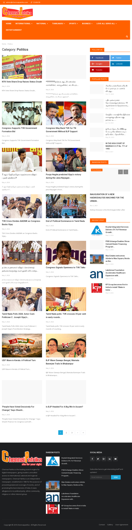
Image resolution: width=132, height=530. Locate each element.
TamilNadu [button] (58, 23)
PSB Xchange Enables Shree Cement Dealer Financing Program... (117, 244)
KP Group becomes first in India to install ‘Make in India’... (117, 287)
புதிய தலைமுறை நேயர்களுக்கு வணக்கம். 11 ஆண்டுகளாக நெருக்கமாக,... (117, 103)
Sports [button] (73, 23)
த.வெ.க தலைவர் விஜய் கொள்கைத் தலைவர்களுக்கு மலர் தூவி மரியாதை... (20, 269)
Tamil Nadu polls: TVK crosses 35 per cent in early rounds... (66, 315)
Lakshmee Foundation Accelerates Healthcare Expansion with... (115, 273)
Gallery (110, 524)
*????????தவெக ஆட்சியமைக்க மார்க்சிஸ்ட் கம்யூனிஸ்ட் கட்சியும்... (62, 83)
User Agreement (121, 524)
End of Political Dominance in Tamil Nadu (65, 221)
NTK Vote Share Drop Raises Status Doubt (22, 81)
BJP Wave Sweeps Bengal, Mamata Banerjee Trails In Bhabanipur (62, 362)
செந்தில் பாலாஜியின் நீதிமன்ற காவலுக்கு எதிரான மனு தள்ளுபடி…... (118, 117)
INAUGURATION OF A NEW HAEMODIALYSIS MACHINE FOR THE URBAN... (107, 197)
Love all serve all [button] (107, 23)
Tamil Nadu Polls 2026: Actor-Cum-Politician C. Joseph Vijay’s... (18, 315)
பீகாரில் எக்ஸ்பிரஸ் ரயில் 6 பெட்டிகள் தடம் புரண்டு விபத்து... (116, 88)
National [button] (42, 23)
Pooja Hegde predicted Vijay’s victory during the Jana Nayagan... (63, 176)
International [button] (23, 23)
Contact (102, 524)
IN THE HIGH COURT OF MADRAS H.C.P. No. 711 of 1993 (116, 146)
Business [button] (87, 23)
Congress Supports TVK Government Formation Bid (19, 130)
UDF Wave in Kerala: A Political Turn (19, 360)
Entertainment (14, 30)
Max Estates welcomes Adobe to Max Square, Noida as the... (118, 258)
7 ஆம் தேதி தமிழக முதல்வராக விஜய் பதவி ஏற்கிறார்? (19, 176)
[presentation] (120, 172)
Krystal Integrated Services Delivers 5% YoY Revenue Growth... (117, 229)
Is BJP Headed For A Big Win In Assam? (64, 407)
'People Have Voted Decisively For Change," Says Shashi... (18, 408)
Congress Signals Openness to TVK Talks (65, 267)
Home (8, 23)
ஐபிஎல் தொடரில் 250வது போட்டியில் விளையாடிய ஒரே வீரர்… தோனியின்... (116, 131)
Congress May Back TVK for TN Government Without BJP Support (61, 130)
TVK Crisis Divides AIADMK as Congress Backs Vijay (21, 223)
